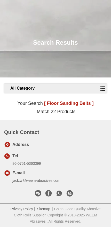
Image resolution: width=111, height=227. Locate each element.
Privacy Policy (22, 209)
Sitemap (43, 209)
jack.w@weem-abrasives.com (36, 180)
